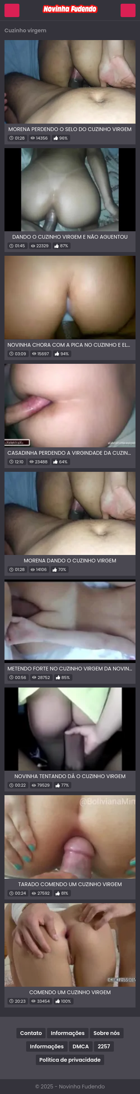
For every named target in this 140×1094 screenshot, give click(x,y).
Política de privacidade (70, 1060)
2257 (104, 1046)
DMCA (81, 1046)
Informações (67, 1033)
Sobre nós (107, 1033)
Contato (31, 1033)
